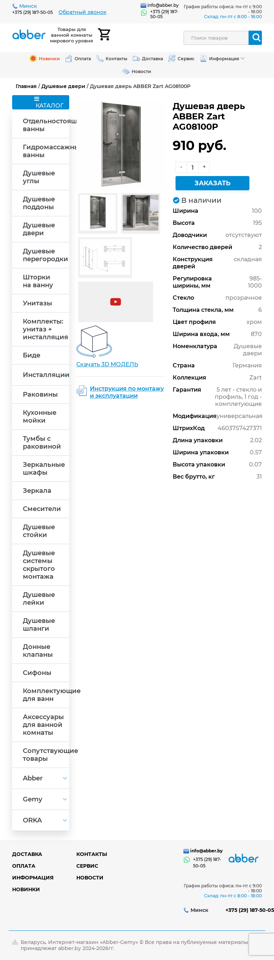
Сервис (87, 866)
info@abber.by (163, 5)
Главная (26, 86)
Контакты (91, 854)
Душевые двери (63, 86)
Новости (89, 877)
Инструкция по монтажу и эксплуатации (127, 392)
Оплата (23, 866)
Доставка (27, 854)
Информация (33, 877)
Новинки (26, 889)
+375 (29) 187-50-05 (32, 12)
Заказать (212, 183)
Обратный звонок (82, 12)
